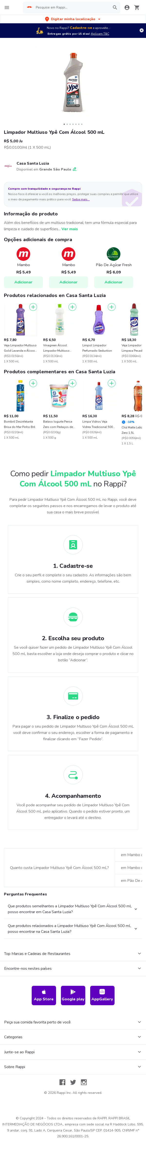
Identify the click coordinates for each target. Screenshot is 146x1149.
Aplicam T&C (100, 34)
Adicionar (23, 282)
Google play (73, 995)
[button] (73, 19)
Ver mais (69, 229)
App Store (44, 995)
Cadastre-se (81, 28)
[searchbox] (71, 7)
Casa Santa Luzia (33, 163)
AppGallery (102, 995)
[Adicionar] (33, 307)
